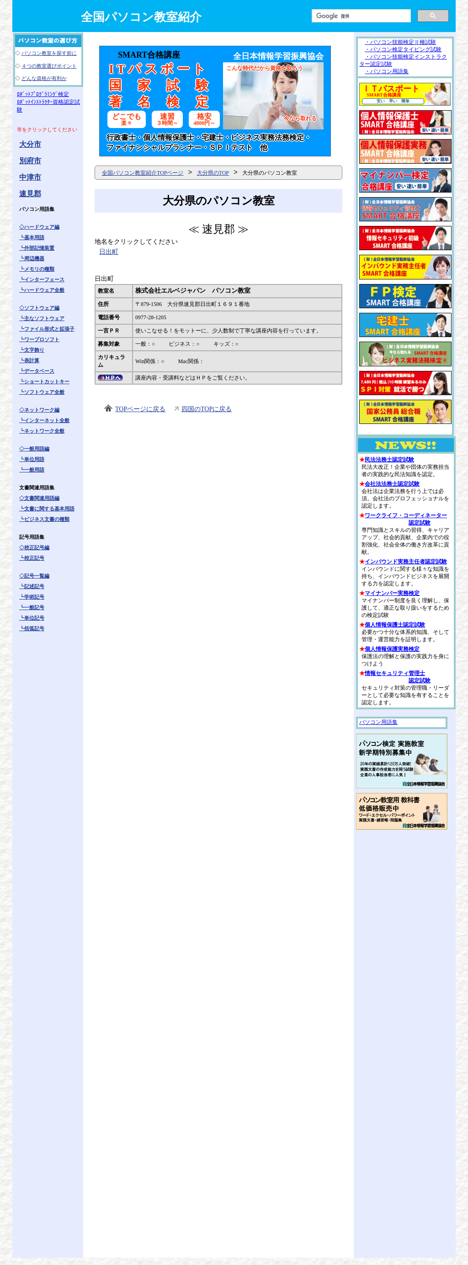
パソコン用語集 (378, 722)
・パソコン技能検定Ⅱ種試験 (400, 42)
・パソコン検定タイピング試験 (403, 49)
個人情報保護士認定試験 (395, 625)
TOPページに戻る (140, 409)
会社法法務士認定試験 (392, 484)
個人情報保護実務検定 (392, 649)
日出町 (108, 251)
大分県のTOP (213, 173)
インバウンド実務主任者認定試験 (406, 561)
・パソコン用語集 (387, 71)
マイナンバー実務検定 (392, 593)
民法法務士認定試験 (389, 459)
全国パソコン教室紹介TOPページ (142, 173)
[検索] (360, 16)
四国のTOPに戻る (206, 409)
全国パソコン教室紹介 (141, 17)
